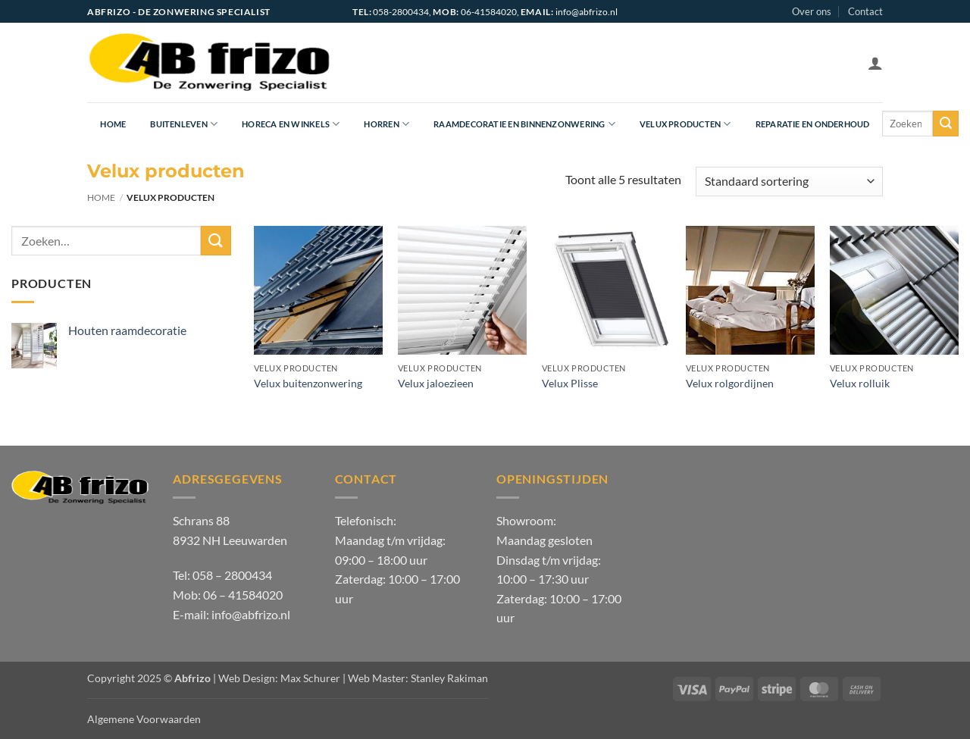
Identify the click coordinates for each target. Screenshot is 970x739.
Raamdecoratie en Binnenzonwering (524, 124)
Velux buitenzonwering (308, 383)
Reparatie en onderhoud (813, 124)
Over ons (811, 11)
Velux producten (685, 124)
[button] (875, 63)
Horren (386, 124)
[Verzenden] (946, 123)
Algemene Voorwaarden (144, 718)
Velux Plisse (570, 383)
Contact (865, 11)
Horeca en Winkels (291, 124)
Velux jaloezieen (436, 383)
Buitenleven (183, 124)
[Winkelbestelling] (789, 181)
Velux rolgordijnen (730, 383)
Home (113, 124)
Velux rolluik (860, 383)
